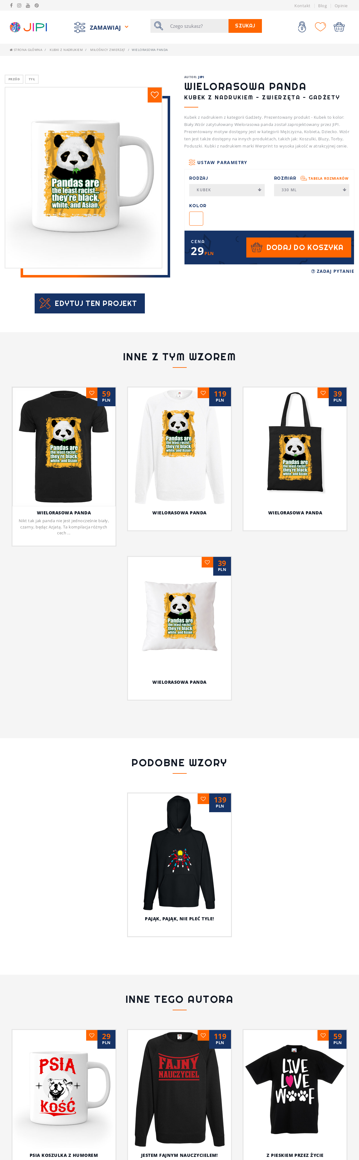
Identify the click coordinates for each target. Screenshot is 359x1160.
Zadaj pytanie (332, 271)
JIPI (201, 77)
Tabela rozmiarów (328, 178)
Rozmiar (311, 178)
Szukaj (245, 25)
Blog (322, 5)
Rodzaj (198, 178)
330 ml (314, 189)
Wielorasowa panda (64, 513)
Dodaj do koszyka (305, 247)
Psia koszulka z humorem (64, 1155)
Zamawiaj (106, 27)
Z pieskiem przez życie (295, 1155)
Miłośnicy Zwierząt (107, 50)
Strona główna (26, 50)
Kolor (197, 205)
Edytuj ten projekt (96, 303)
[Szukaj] (197, 26)
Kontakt (302, 5)
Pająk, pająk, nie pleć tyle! (179, 919)
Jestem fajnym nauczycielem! (179, 1155)
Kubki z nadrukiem (66, 50)
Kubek (229, 189)
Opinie (341, 5)
